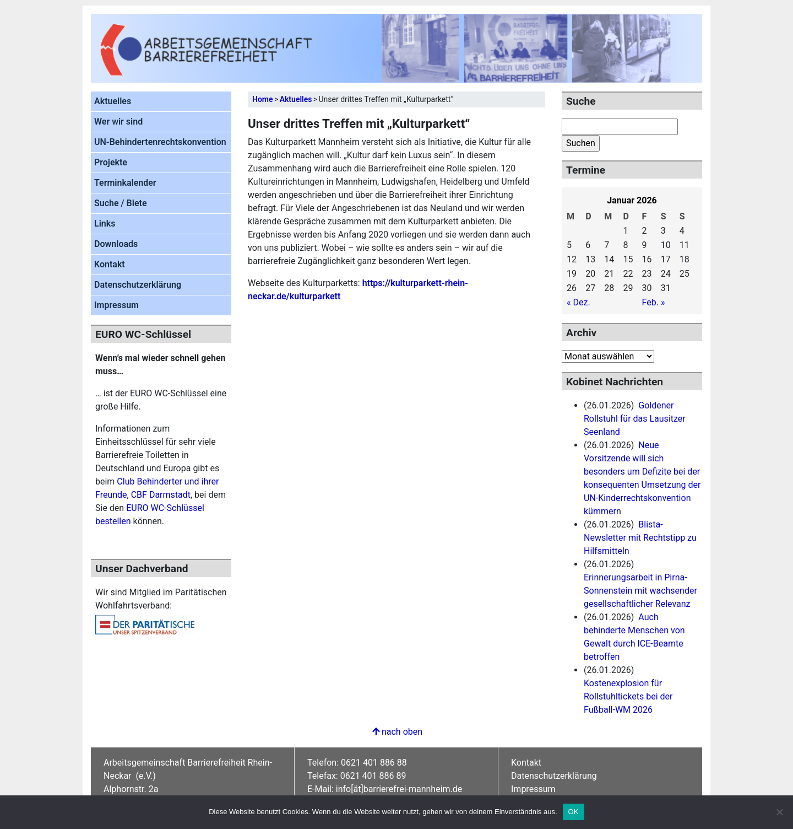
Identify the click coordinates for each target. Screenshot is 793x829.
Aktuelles (112, 101)
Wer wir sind (118, 121)
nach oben (396, 731)
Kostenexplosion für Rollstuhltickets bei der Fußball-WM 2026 (628, 696)
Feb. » (653, 302)
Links (104, 223)
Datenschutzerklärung (137, 284)
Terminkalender (125, 182)
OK (573, 812)
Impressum (116, 305)
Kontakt (109, 264)
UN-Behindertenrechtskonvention (160, 142)
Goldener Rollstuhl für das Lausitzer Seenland (635, 418)
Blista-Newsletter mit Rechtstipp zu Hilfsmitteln (640, 537)
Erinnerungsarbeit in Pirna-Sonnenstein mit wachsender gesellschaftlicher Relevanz (640, 590)
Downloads (116, 244)
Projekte (110, 162)
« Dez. (578, 302)
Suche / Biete (120, 203)
